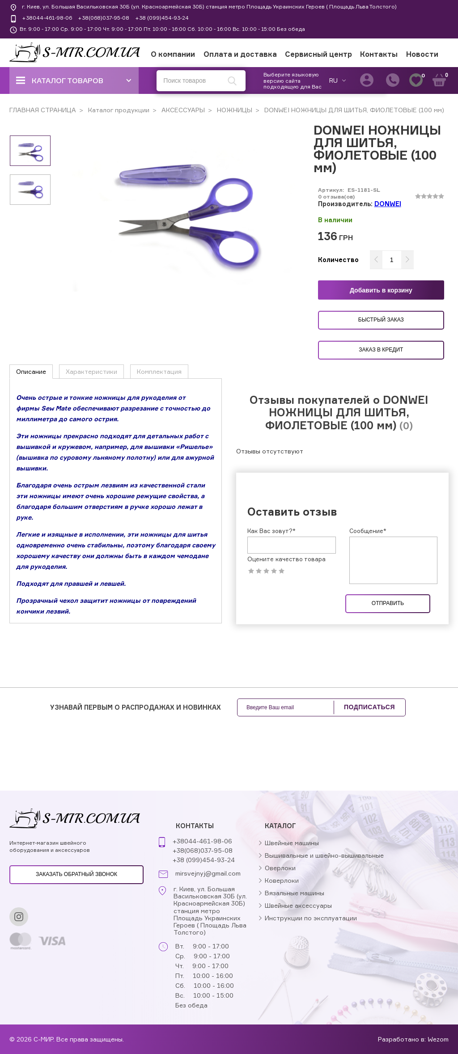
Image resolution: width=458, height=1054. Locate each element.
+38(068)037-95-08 (103, 17)
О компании (173, 54)
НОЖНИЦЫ (233, 110)
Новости (422, 54)
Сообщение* (367, 530)
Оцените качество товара (286, 559)
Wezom (438, 1039)
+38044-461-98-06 (47, 17)
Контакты (379, 54)
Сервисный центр (318, 54)
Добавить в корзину (381, 290)
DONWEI (387, 203)
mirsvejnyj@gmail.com (208, 873)
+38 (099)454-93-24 (162, 17)
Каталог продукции (117, 110)
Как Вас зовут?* (271, 530)
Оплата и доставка (240, 54)
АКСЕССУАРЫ (182, 110)
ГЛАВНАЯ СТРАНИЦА (42, 110)
